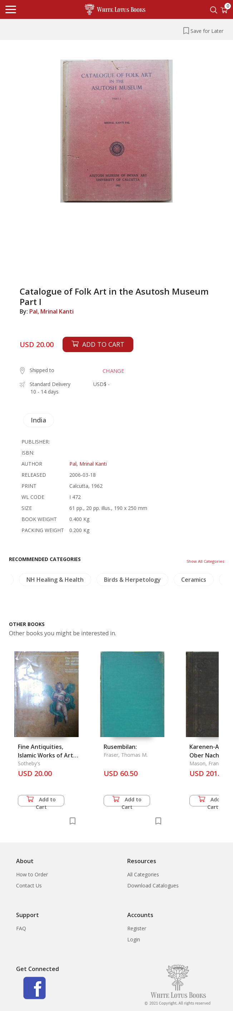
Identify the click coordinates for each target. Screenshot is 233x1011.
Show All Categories (205, 561)
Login (133, 939)
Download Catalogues (153, 885)
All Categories (143, 874)
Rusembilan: (120, 747)
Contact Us (29, 885)
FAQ (21, 928)
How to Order (32, 874)
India (38, 420)
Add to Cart (41, 801)
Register (136, 928)
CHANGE (113, 370)
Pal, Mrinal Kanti (51, 311)
